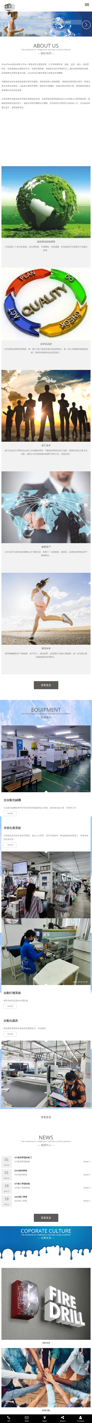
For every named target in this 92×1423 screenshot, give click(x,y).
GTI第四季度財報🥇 (23, 1157)
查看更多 (46, 685)
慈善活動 (46, 1410)
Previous (5, 25)
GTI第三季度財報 (22, 1183)
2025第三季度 (20, 1196)
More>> (87, 1161)
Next (86, 25)
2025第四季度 (20, 1170)
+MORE (10, 814)
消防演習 (46, 1342)
